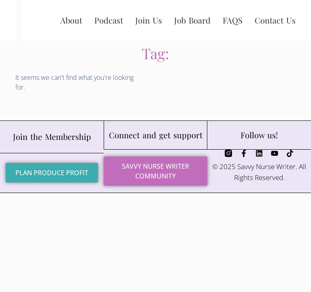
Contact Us (275, 20)
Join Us (148, 20)
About (71, 20)
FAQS (233, 20)
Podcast (108, 20)
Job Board (192, 20)
